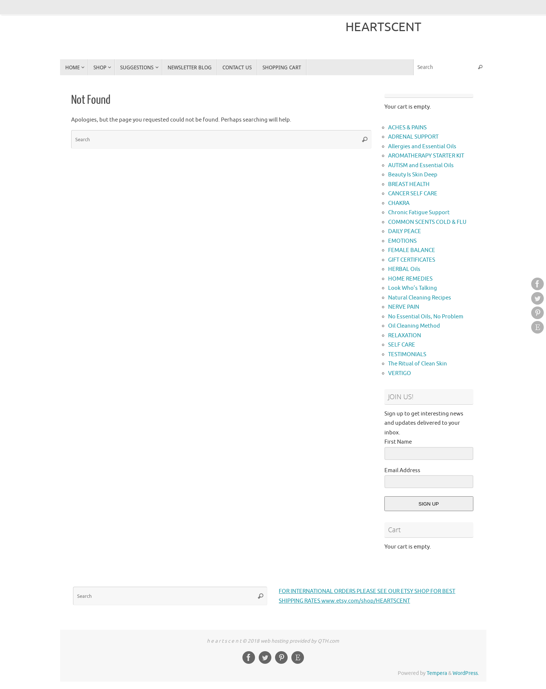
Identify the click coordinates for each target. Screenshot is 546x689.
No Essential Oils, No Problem (425, 316)
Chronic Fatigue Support (419, 212)
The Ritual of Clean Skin (417, 363)
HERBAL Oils (404, 269)
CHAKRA (399, 203)
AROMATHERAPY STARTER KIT (426, 155)
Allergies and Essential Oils (422, 146)
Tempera (437, 673)
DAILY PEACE (404, 231)
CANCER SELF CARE (412, 193)
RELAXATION (404, 335)
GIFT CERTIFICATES (411, 260)
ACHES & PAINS (407, 127)
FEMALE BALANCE (411, 250)
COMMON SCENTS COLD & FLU (427, 222)
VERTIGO (399, 373)
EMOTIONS (402, 241)
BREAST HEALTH (409, 184)
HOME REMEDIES (410, 278)
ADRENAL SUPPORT (413, 136)
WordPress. (466, 673)
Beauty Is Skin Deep (412, 174)
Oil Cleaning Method (414, 325)
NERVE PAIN (403, 307)
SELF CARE (401, 344)
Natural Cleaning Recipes (419, 297)
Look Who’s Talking (412, 288)
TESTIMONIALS (407, 354)
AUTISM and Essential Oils (421, 165)
